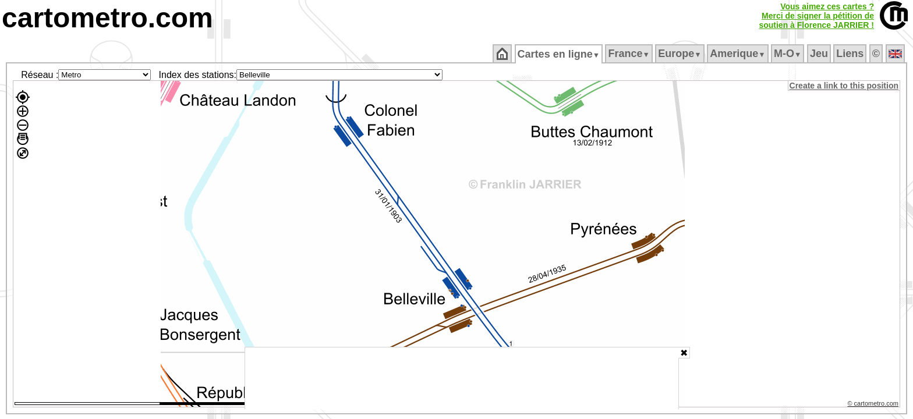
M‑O (788, 53)
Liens (851, 53)
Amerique (738, 53)
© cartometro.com (874, 405)
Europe (680, 53)
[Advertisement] (462, 378)
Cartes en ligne (559, 54)
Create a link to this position (844, 85)
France (629, 53)
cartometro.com (107, 17)
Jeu (820, 53)
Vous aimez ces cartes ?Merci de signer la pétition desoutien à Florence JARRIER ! (816, 16)
